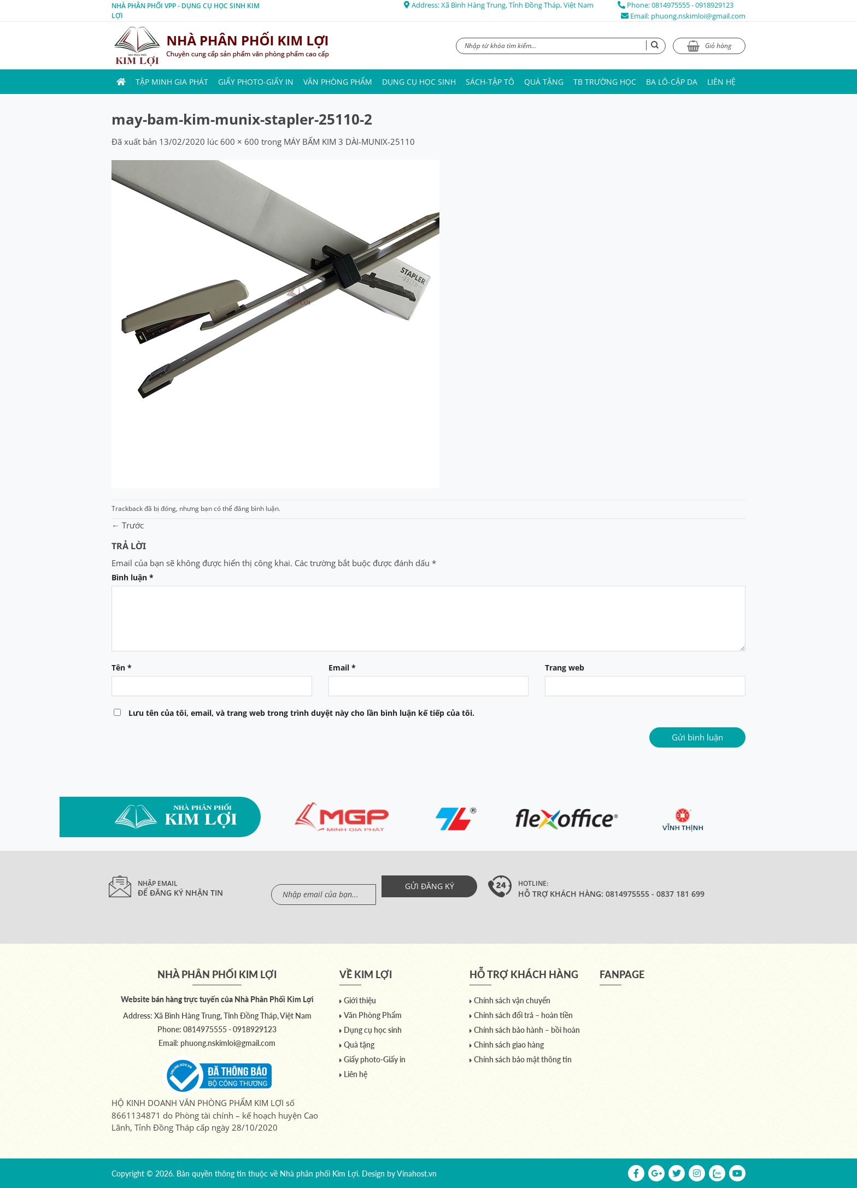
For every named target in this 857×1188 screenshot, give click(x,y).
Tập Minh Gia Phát (172, 82)
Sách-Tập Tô (490, 82)
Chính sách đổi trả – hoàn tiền (523, 1015)
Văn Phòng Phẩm (337, 82)
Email (342, 668)
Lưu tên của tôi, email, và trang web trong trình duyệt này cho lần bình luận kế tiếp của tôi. (301, 713)
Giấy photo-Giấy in (256, 82)
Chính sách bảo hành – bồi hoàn (527, 1029)
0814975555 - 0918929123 (692, 5)
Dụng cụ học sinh (419, 82)
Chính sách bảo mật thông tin (523, 1059)
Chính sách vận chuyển (512, 1000)
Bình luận (132, 578)
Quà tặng (543, 82)
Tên (121, 668)
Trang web (564, 668)
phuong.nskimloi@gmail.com (698, 16)
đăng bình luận (256, 508)
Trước (127, 525)
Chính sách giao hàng (509, 1044)
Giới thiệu (360, 1000)
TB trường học (604, 82)
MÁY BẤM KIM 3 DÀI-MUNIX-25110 (349, 141)
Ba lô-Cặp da (671, 82)
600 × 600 (239, 141)
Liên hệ (721, 82)
